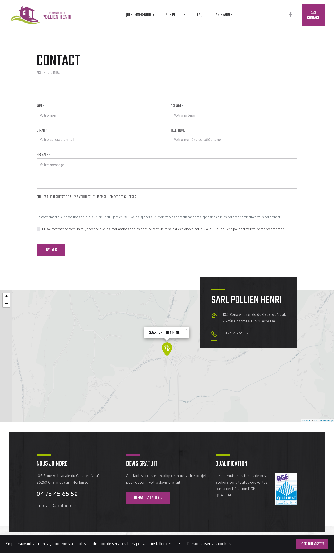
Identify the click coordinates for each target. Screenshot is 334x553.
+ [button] (6, 296)
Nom (40, 106)
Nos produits (176, 15)
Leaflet (306, 420)
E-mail (42, 130)
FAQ (199, 15)
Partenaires (223, 15)
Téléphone (178, 130)
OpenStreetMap (323, 420)
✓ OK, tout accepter (312, 544)
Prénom (177, 106)
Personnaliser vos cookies (209, 544)
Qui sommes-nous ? (139, 15)
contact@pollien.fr (56, 506)
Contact (313, 18)
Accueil (42, 73)
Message (43, 155)
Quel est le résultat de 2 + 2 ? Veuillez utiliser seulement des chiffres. (87, 197)
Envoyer (51, 249)
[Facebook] (290, 15)
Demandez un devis (148, 497)
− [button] (6, 303)
